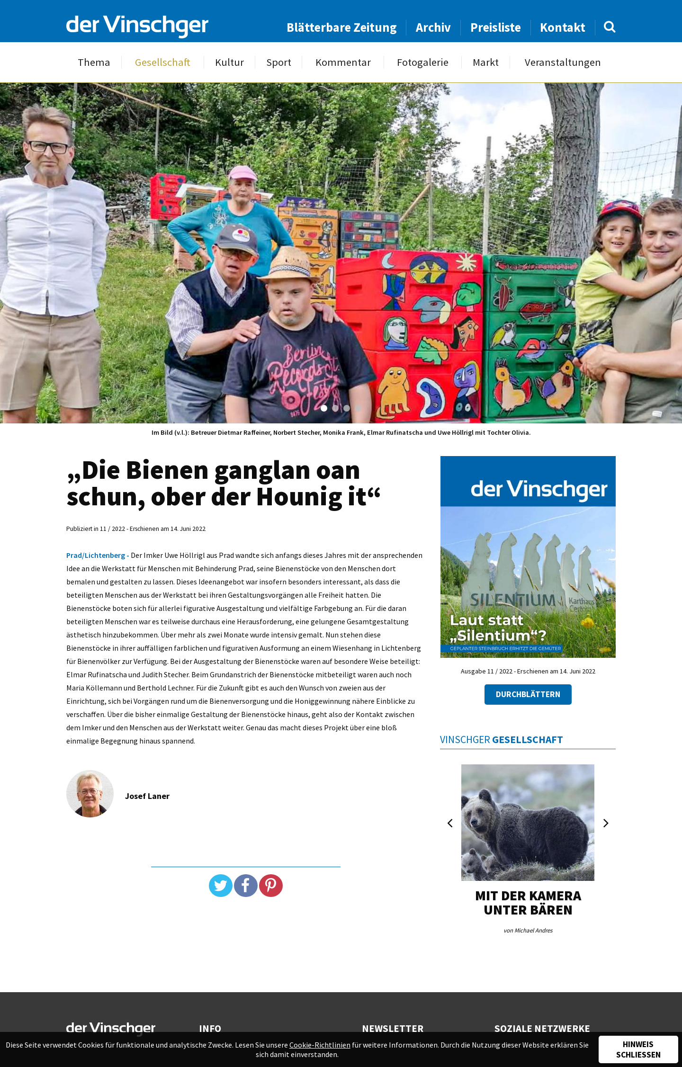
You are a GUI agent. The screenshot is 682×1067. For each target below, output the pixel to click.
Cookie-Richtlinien (319, 1044)
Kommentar (343, 62)
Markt (486, 62)
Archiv (433, 27)
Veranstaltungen (563, 62)
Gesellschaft (162, 62)
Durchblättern (528, 694)
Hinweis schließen (638, 1049)
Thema (94, 62)
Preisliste (495, 27)
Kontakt (562, 27)
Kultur (229, 62)
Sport (278, 62)
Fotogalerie (423, 62)
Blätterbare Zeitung (342, 27)
